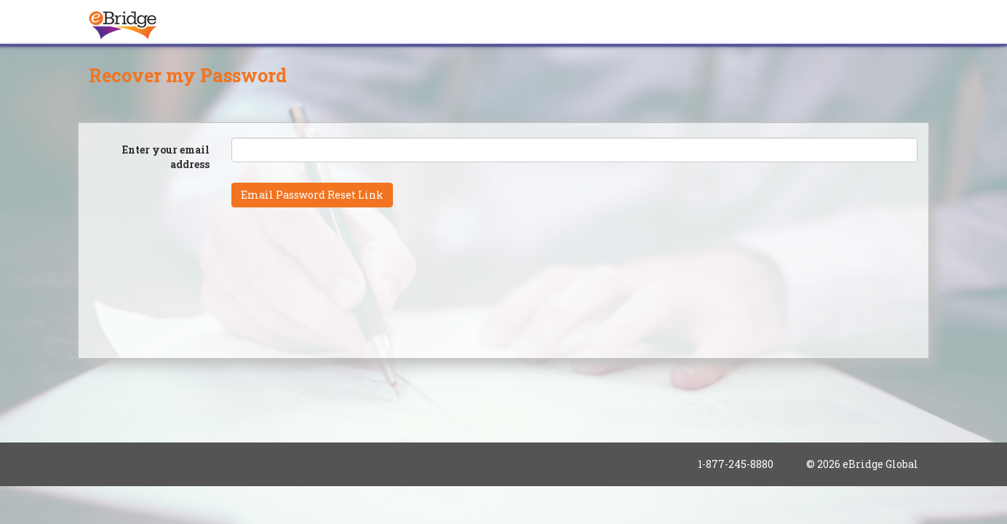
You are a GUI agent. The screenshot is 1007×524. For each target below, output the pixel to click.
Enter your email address (166, 157)
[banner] (123, 18)
